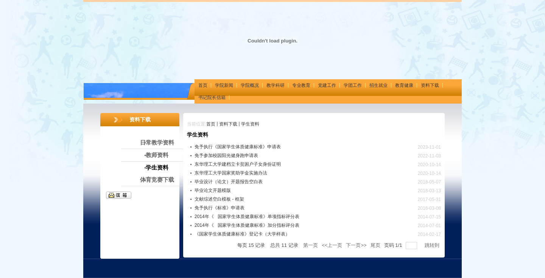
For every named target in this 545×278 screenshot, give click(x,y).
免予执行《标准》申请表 (222, 207)
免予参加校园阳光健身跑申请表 (226, 155)
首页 (210, 124)
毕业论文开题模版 (213, 190)
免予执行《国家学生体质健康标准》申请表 (238, 146)
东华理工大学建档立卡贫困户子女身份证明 (238, 164)
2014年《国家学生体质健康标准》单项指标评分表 (247, 216)
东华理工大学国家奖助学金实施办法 (231, 173)
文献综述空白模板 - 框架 (219, 199)
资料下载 (228, 124)
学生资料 (250, 124)
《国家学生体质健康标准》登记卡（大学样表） (242, 234)
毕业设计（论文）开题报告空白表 (229, 181)
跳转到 (433, 245)
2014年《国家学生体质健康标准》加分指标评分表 (247, 225)
